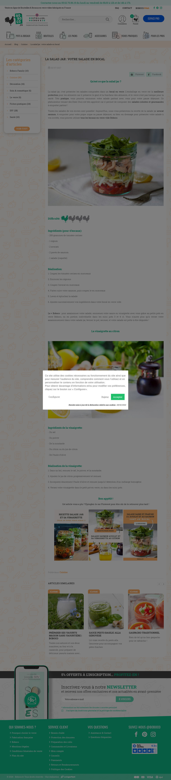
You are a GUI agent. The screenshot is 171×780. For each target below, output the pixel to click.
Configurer (54, 396)
